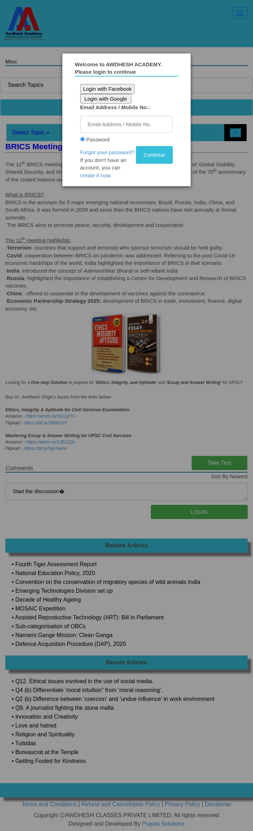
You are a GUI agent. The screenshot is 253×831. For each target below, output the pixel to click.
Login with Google (106, 99)
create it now (96, 175)
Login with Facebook (108, 89)
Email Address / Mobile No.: (116, 107)
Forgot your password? (108, 152)
